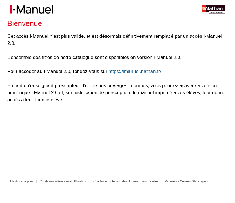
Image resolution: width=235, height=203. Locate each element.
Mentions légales (22, 181)
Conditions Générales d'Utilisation (63, 181)
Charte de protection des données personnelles (125, 181)
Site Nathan (206, 9)
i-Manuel (31, 9)
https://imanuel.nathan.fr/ (134, 71)
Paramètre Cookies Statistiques (186, 181)
